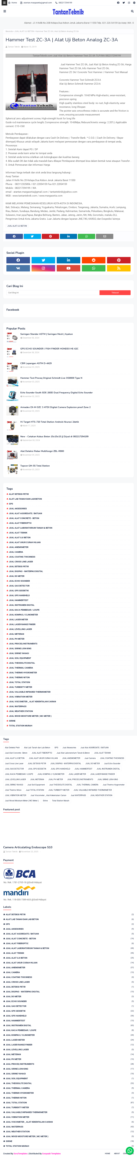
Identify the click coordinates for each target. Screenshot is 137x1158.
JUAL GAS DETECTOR (19, 586)
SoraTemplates (21, 1153)
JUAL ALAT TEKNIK (18, 532)
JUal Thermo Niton (19, 677)
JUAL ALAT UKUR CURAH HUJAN (25, 542)
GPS (11, 504)
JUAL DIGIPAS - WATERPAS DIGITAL (26, 571)
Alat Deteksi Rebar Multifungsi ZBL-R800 (42, 451)
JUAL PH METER (16, 639)
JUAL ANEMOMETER (18, 547)
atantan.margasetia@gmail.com (36, 2)
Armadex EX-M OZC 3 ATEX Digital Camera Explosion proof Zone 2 (55, 407)
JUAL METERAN (16, 634)
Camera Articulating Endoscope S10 (27, 847)
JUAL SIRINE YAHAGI (19, 653)
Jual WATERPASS (17, 706)
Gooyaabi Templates (51, 1153)
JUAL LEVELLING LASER (20, 629)
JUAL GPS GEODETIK (19, 590)
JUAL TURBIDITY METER (20, 687)
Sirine (12, 721)
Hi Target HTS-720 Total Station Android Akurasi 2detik (49, 422)
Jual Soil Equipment (20, 658)
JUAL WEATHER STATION (21, 711)
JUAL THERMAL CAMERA (21, 668)
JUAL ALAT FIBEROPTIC (20, 523)
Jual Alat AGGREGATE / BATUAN (25, 513)
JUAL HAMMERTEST (18, 600)
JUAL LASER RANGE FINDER (22, 624)
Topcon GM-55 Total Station (35, 465)
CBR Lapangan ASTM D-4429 (36, 363)
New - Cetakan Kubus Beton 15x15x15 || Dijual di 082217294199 (54, 436)
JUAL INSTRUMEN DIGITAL (21, 605)
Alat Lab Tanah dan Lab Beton (25, 499)
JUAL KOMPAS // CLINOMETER (23, 614)
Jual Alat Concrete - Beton (24, 518)
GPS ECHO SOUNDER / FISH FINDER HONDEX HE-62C (49, 348)
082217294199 (63, 2)
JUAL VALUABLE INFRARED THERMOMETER (29, 692)
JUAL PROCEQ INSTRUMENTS (23, 643)
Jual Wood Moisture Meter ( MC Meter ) (30, 716)
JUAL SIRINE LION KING (20, 648)
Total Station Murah (20, 725)
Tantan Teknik (14, 47)
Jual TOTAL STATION (19, 682)
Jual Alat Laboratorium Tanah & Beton (30, 528)
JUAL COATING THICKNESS (22, 557)
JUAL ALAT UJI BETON (24, 31)
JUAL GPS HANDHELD (19, 595)
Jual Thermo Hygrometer (23, 672)
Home (12, 2)
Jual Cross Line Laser (21, 561)
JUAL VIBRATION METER (20, 697)
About (117, 1154)
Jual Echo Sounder (19, 581)
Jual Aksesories (18, 508)
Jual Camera (16, 552)
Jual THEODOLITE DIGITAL (22, 663)
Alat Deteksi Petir (19, 494)
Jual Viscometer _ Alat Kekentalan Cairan (32, 701)
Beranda (9, 31)
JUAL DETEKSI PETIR (19, 566)
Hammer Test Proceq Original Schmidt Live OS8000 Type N (51, 378)
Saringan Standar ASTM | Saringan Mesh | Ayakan (46, 334)
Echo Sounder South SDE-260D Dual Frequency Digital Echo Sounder (56, 392)
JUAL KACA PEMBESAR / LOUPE (24, 610)
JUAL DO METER (16, 576)
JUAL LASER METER (18, 619)
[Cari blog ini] (53, 292)
